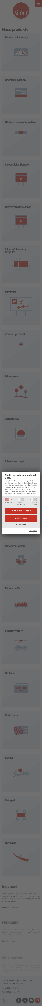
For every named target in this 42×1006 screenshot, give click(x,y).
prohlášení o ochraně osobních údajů (23, 494)
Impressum (33, 531)
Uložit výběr (21, 524)
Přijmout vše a (21, 511)
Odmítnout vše (21, 518)
